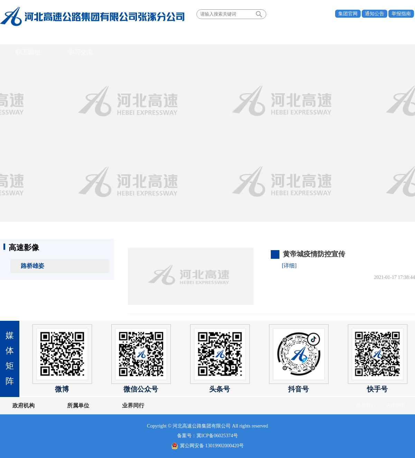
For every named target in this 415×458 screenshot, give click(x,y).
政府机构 (23, 405)
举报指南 (401, 13)
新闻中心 (145, 36)
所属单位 (67, 405)
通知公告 (374, 13)
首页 (22, 36)
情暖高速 (228, 36)
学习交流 (351, 36)
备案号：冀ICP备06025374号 (207, 435)
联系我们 (366, 405)
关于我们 (63, 36)
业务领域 (187, 36)
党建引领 (104, 36)
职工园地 (310, 36)
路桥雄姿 (32, 266)
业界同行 (110, 405)
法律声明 (395, 405)
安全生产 (269, 36)
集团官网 (348, 13)
